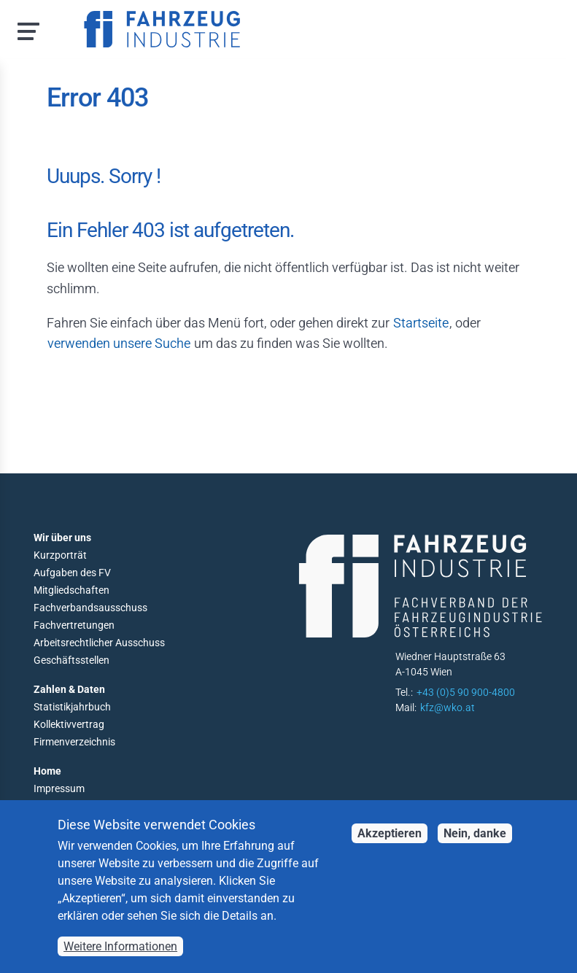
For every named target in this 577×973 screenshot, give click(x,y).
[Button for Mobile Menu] (24, 29)
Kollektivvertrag (69, 724)
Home (47, 771)
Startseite (421, 322)
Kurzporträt (60, 555)
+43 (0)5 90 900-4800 (466, 692)
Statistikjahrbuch (72, 707)
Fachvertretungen (74, 625)
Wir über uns (62, 537)
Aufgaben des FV (72, 572)
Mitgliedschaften (71, 590)
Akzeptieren (389, 846)
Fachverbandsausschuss (90, 607)
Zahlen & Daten (69, 689)
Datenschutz (62, 806)
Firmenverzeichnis (74, 742)
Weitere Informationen (120, 959)
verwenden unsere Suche (118, 343)
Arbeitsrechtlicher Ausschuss (99, 642)
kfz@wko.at (447, 707)
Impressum (59, 788)
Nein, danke (475, 846)
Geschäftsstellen (71, 660)
